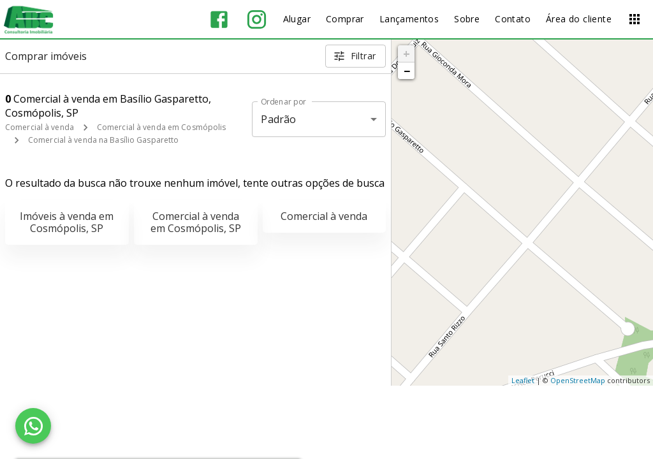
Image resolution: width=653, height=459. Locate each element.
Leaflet (522, 380)
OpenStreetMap (577, 380)
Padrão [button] (278, 119)
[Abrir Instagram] (257, 19)
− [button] (407, 70)
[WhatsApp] (33, 426)
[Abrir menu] (634, 19)
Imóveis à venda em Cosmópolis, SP (67, 222)
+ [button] (406, 53)
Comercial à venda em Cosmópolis (161, 127)
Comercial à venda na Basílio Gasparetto (103, 140)
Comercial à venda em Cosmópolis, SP (195, 222)
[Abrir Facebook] (219, 19)
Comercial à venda (39, 127)
